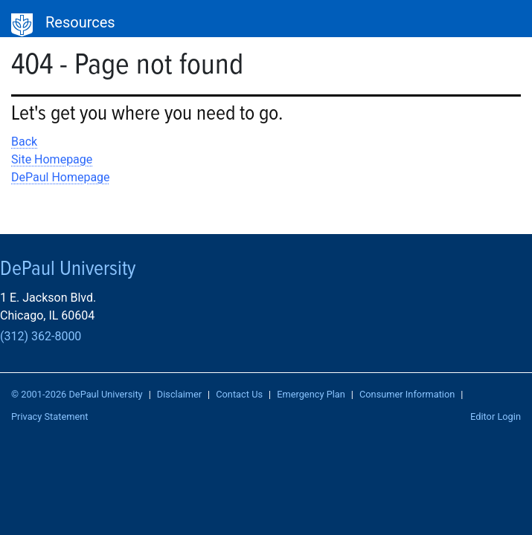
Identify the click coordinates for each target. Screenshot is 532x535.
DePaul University (22, 25)
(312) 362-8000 (40, 336)
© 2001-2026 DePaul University (77, 394)
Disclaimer (179, 394)
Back (24, 141)
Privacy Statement (50, 416)
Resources (80, 22)
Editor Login (495, 416)
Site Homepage (51, 159)
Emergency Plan (311, 394)
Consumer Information (407, 394)
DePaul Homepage (60, 177)
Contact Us (239, 394)
